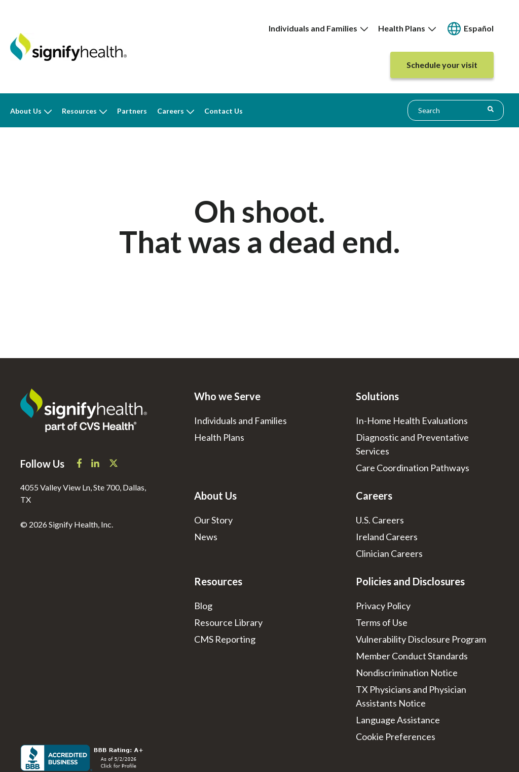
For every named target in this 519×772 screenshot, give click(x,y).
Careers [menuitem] (170, 111)
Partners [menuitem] (132, 111)
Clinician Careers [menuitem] (389, 553)
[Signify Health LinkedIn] (96, 464)
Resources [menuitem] (79, 111)
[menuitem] (470, 28)
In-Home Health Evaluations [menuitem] (412, 420)
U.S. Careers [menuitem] (380, 519)
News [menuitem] (205, 536)
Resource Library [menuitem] (228, 622)
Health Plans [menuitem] (407, 28)
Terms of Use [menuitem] (381, 622)
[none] (318, 28)
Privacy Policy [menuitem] (383, 605)
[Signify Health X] (113, 464)
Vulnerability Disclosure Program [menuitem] (421, 639)
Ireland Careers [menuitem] (387, 536)
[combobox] (455, 110)
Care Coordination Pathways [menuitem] (412, 467)
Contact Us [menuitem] (223, 111)
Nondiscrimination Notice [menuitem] (407, 672)
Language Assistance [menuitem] (398, 719)
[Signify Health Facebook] (80, 464)
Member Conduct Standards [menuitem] (412, 655)
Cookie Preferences (395, 736)
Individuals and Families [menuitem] (318, 28)
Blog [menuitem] (203, 605)
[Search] (491, 109)
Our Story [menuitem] (213, 519)
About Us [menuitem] (26, 111)
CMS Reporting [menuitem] (224, 639)
